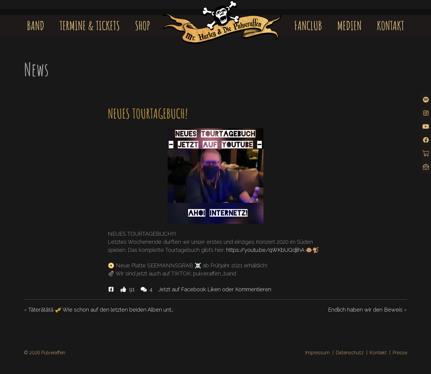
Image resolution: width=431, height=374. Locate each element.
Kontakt (390, 25)
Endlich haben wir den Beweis (365, 309)
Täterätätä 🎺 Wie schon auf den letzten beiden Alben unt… (100, 309)
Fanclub (308, 25)
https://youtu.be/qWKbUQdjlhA (265, 250)
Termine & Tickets (90, 25)
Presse (400, 352)
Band (35, 25)
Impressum (317, 352)
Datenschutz (350, 352)
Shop (142, 25)
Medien (349, 25)
